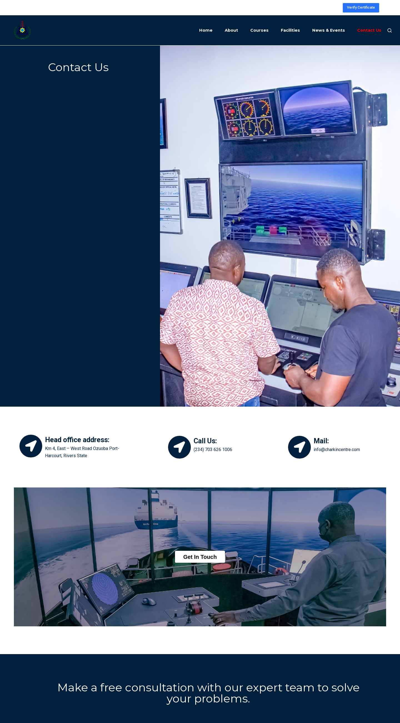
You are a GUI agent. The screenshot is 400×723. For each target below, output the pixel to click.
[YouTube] (335, 8)
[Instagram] (310, 8)
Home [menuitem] (205, 30)
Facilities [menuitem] (290, 30)
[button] (200, 557)
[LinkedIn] (327, 8)
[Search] (390, 30)
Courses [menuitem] (259, 30)
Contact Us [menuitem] (369, 30)
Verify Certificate (361, 7)
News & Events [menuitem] (328, 30)
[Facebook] (318, 8)
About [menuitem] (231, 30)
